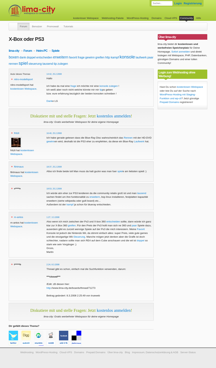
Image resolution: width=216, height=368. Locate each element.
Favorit (141, 229)
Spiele (55, 50)
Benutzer (37, 26)
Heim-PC (42, 50)
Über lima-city (115, 352)
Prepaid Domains (169, 102)
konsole (127, 56)
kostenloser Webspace (86, 18)
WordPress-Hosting (138, 18)
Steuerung (79, 236)
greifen (99, 57)
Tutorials (68, 26)
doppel (31, 57)
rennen (13, 63)
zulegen (63, 63)
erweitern (60, 57)
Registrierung (193, 3)
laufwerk (141, 57)
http (107, 57)
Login (178, 3)
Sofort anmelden (180, 51)
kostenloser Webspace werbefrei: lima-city (46, 11)
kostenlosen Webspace (23, 88)
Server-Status (188, 352)
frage (81, 57)
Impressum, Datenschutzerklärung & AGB (155, 352)
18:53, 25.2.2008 (54, 189)
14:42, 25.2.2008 (54, 74)
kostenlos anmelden (114, 116)
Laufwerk (139, 141)
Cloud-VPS (171, 18)
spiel (23, 63)
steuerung (35, 63)
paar (150, 57)
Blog (127, 352)
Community (186, 18)
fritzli (16, 133)
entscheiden (44, 57)
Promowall (53, 26)
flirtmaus (19, 166)
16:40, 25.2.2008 (54, 133)
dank (22, 57)
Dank (50, 101)
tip (55, 63)
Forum (23, 26)
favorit (73, 57)
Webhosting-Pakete (113, 18)
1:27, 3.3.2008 (53, 217)
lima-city (14, 50)
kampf (115, 57)
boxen (14, 57)
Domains (157, 18)
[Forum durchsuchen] (162, 3)
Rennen (128, 137)
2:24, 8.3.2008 (53, 264)
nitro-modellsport (23, 79)
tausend (47, 63)
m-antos (18, 217)
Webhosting (27, 352)
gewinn (90, 57)
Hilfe (198, 18)
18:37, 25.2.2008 (54, 167)
